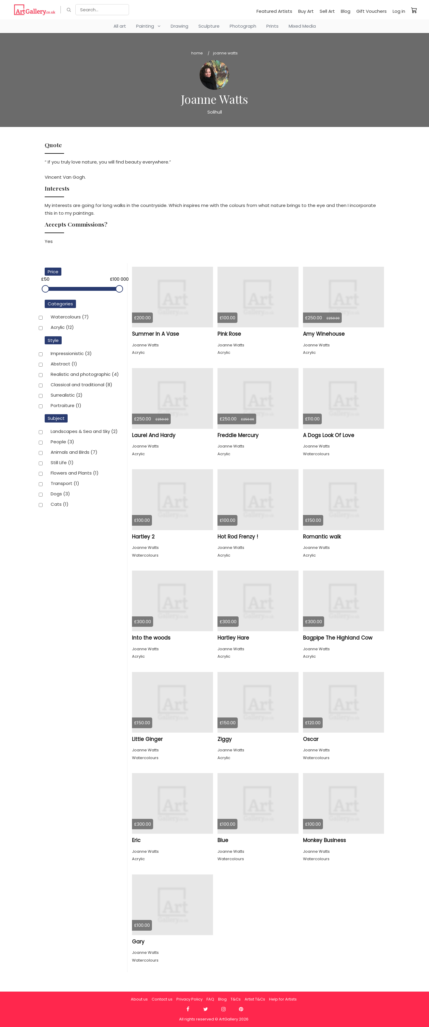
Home (197, 53)
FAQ (210, 999)
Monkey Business (324, 840)
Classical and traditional (81, 385)
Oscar (310, 739)
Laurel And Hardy (153, 435)
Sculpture (209, 26)
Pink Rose (229, 333)
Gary (138, 941)
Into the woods (151, 637)
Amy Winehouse (324, 333)
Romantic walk (322, 536)
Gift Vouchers (371, 11)
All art (120, 26)
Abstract (64, 364)
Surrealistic (67, 395)
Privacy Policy (189, 999)
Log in (399, 11)
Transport (65, 483)
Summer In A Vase (155, 333)
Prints (272, 26)
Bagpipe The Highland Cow (337, 637)
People (62, 442)
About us (139, 999)
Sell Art (327, 11)
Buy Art (306, 11)
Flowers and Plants (75, 473)
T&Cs (236, 999)
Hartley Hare (233, 637)
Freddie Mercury (238, 435)
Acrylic (62, 327)
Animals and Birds (74, 452)
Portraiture (66, 406)
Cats (60, 504)
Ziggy (224, 739)
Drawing (179, 26)
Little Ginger (147, 739)
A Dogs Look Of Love (328, 435)
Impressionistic (71, 354)
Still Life (62, 463)
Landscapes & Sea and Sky (84, 431)
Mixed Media (302, 26)
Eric (136, 840)
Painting (148, 26)
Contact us (162, 999)
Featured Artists (274, 11)
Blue (222, 840)
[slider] (45, 289)
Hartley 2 (143, 536)
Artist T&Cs (255, 999)
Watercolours (70, 317)
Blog (345, 11)
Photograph (243, 26)
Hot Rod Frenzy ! (237, 536)
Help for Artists (283, 999)
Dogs (60, 494)
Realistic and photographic (85, 374)
